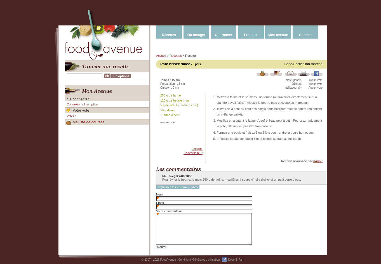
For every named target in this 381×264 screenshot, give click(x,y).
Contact (305, 35)
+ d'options (121, 76)
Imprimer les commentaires (178, 187)
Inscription (91, 104)
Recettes (169, 35)
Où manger (196, 35)
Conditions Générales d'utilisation (199, 259)
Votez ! (71, 116)
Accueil (161, 55)
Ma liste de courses (88, 122)
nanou (318, 161)
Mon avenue (278, 35)
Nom (159, 194)
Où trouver (223, 35)
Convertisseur (193, 153)
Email (160, 202)
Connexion (74, 104)
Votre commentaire (169, 211)
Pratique (250, 35)
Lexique (197, 148)
